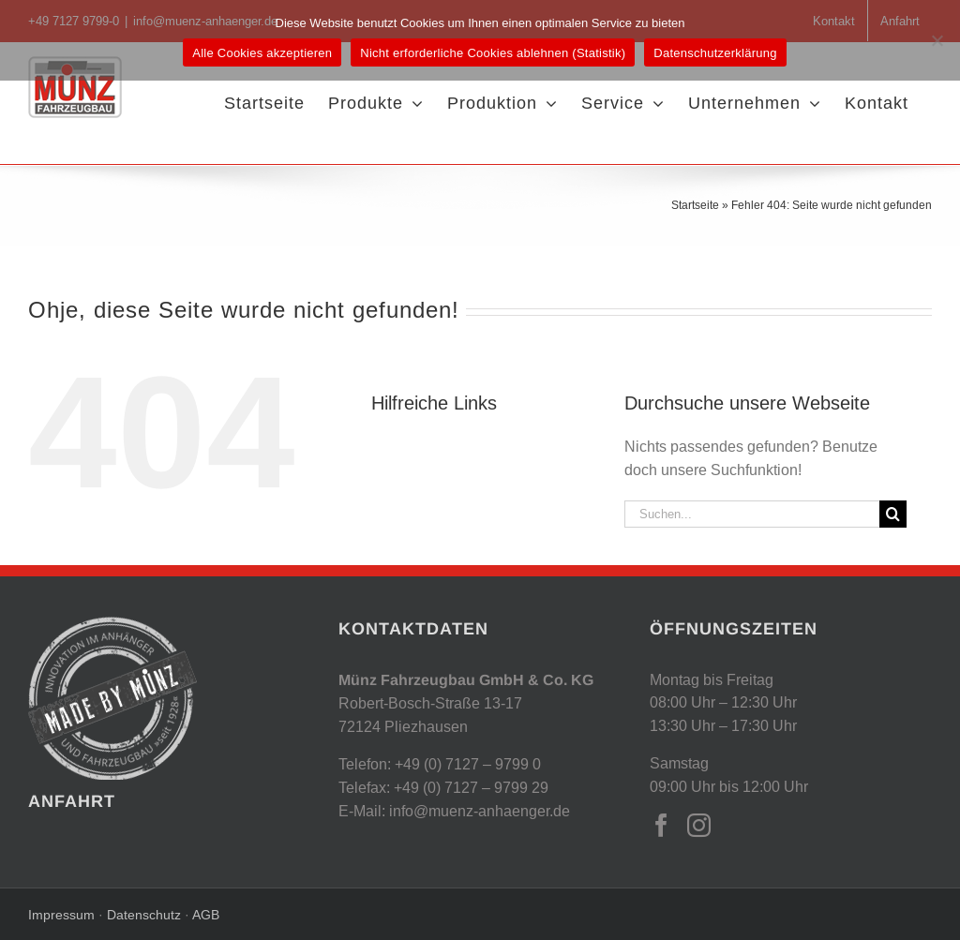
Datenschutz (142, 914)
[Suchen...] (751, 514)
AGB (205, 914)
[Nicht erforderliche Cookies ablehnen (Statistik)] (936, 40)
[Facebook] (661, 825)
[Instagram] (699, 825)
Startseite (695, 205)
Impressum (63, 914)
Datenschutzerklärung (714, 53)
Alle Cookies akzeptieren (262, 53)
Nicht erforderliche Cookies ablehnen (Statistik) (492, 53)
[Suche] (893, 514)
